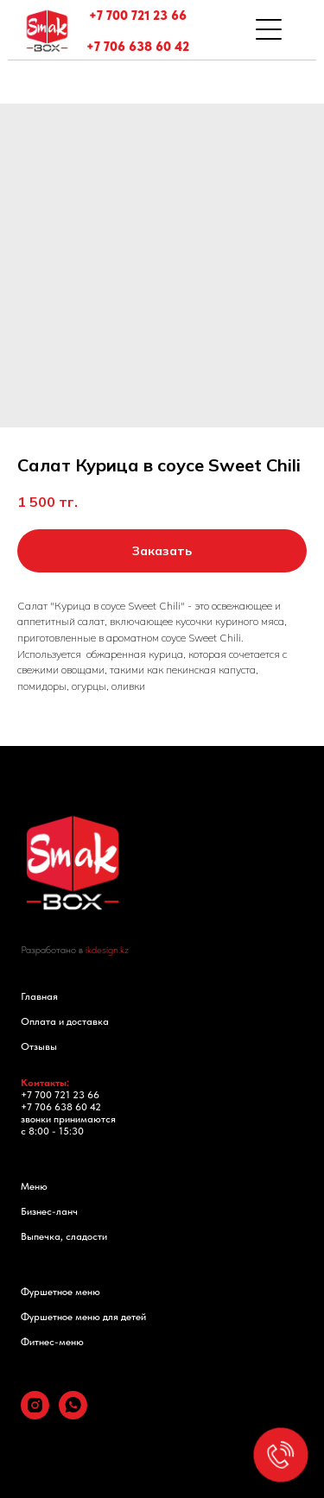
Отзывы (39, 1046)
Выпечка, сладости (64, 1236)
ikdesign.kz (107, 950)
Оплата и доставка (65, 1021)
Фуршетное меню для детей (83, 1317)
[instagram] (35, 1414)
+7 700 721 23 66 (138, 15)
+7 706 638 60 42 (137, 46)
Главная (39, 996)
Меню (34, 1186)
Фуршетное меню (60, 1292)
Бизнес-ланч (49, 1211)
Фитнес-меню (52, 1342)
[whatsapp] (73, 1414)
